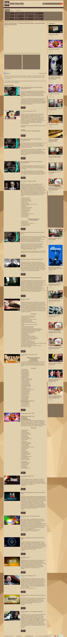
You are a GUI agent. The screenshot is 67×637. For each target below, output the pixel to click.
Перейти (23, 107)
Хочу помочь (18, 636)
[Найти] (61, 4)
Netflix (17, 16)
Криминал (8, 18)
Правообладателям (29, 636)
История (27, 16)
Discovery (17, 18)
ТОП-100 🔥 (8, 13)
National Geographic (19, 13)
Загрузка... (25, 40)
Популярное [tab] (17, 10)
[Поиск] (51, 4)
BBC (36, 13)
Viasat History (37, 18)
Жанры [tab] (12, 10)
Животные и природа (29, 13)
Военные (37, 16)
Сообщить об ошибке (42, 73)
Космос (27, 18)
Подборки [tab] (7, 10)
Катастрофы (8, 16)
